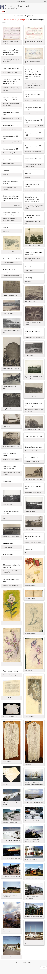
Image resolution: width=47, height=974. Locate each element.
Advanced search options (23, 16)
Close (44, 2)
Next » (43, 968)
